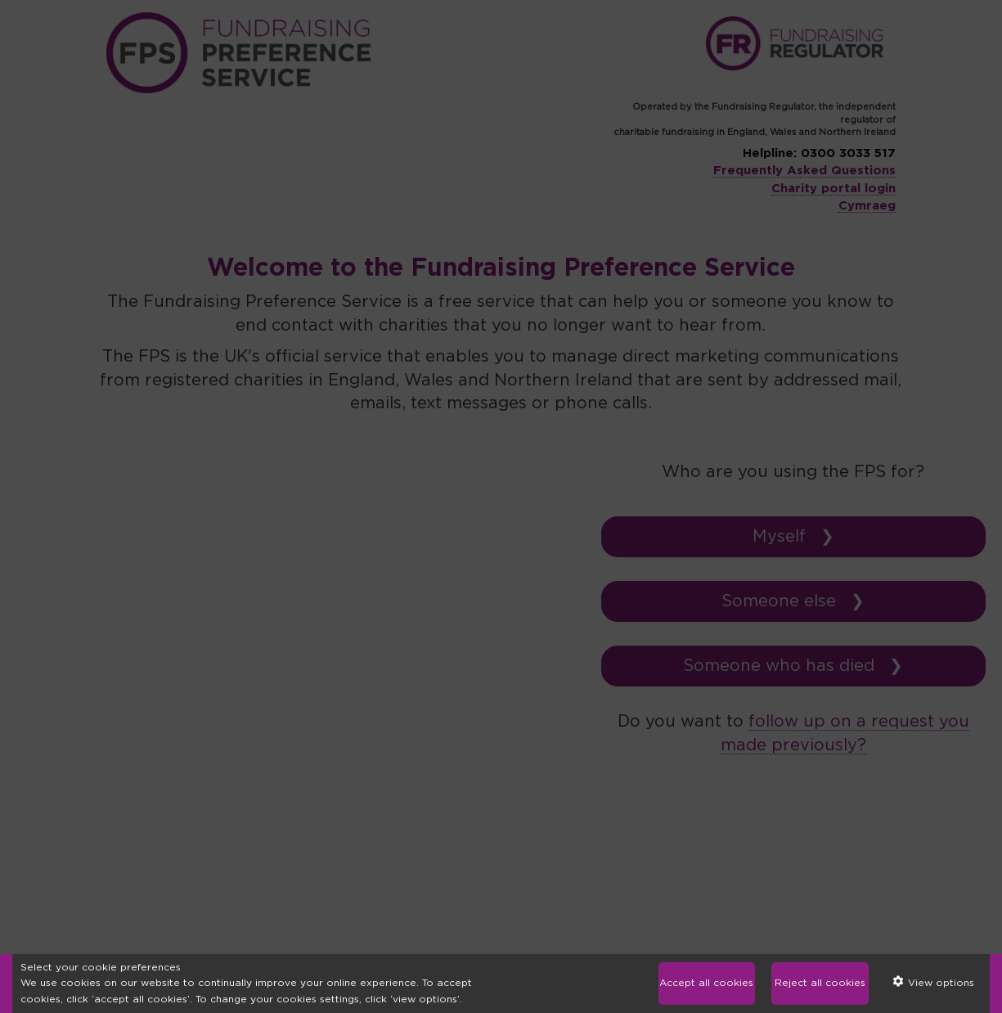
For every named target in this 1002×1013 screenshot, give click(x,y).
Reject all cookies (820, 983)
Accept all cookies (706, 983)
